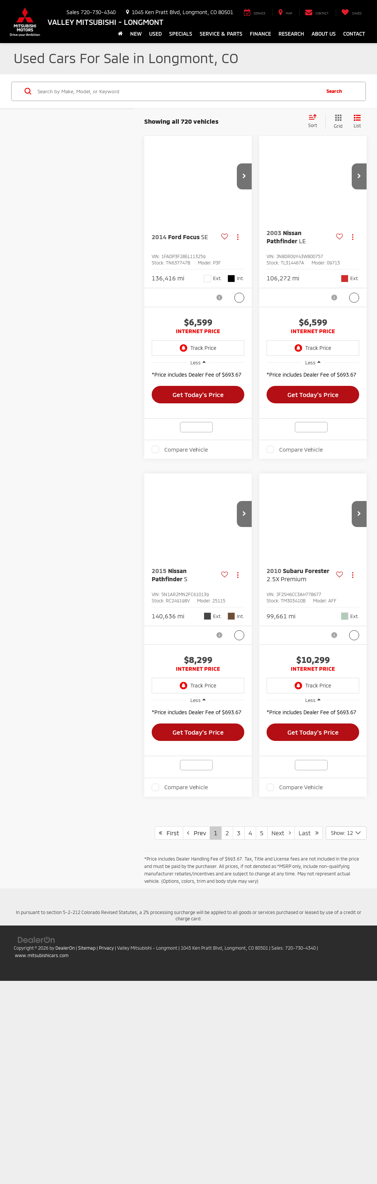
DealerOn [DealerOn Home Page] (65, 1143)
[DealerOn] (36, 1135)
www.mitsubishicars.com (41, 1150)
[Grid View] (336, 121)
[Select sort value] (314, 121)
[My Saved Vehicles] (351, 12)
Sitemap (87, 1143)
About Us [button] (324, 33)
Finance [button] (260, 33)
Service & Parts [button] (221, 33)
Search (334, 91)
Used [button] (155, 33)
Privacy (106, 1143)
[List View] (357, 121)
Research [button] (291, 33)
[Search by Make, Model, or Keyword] (178, 91)
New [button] (136, 33)
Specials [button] (180, 33)
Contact (354, 33)
